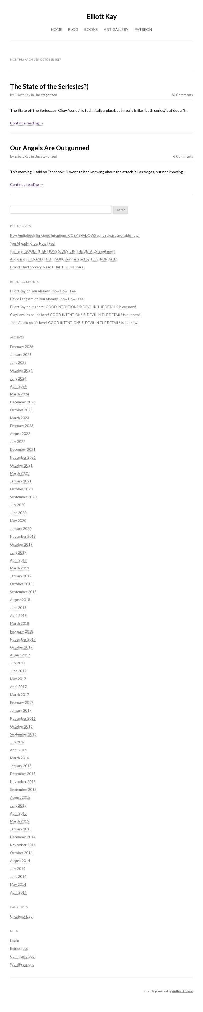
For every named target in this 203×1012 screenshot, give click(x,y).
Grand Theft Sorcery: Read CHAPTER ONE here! (47, 267)
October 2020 (21, 489)
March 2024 (19, 394)
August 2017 (20, 655)
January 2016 (20, 766)
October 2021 (21, 465)
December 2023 (22, 402)
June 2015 (18, 805)
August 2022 (20, 434)
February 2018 (21, 631)
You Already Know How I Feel (32, 243)
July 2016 (17, 742)
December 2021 (22, 449)
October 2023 (21, 410)
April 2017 (18, 687)
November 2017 (23, 639)
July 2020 (17, 505)
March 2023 (19, 418)
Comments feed (22, 956)
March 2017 (19, 695)
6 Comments (183, 156)
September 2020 (23, 497)
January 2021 (20, 481)
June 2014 (18, 876)
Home (56, 29)
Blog (73, 29)
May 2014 (18, 884)
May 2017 (18, 679)
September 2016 (23, 734)
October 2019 (21, 544)
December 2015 (22, 774)
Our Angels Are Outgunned (49, 148)
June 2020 (18, 513)
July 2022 (17, 441)
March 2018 (19, 623)
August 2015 (20, 797)
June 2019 (18, 552)
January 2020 (20, 528)
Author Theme (182, 991)
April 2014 (18, 892)
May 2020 (18, 521)
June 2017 (18, 671)
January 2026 (20, 354)
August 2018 (20, 600)
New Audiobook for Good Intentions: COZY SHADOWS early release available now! (75, 235)
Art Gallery (116, 29)
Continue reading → (26, 123)
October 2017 (21, 647)
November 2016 (23, 718)
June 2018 (18, 608)
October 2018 (21, 584)
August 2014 (20, 861)
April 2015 (18, 813)
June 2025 (18, 362)
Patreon (143, 29)
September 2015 (23, 789)
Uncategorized (46, 95)
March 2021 (19, 473)
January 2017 (20, 710)
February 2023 (21, 426)
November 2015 (23, 781)
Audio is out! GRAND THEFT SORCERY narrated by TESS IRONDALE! (63, 259)
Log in (14, 940)
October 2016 (21, 726)
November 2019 (23, 536)
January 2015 (20, 829)
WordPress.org (22, 964)
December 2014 (22, 837)
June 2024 (18, 378)
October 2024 (21, 370)
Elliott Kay (102, 16)
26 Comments (182, 95)
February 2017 (21, 702)
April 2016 (18, 750)
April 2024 (18, 386)
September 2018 (23, 592)
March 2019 (19, 568)
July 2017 (17, 663)
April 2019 (18, 560)
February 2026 (21, 347)
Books (91, 29)
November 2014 (23, 845)
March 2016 (19, 758)
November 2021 (23, 457)
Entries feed (19, 948)
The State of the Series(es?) (49, 86)
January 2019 (20, 576)
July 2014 (17, 868)
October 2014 (21, 853)
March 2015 (19, 821)
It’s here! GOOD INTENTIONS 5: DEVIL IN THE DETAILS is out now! (62, 251)
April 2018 (18, 615)
